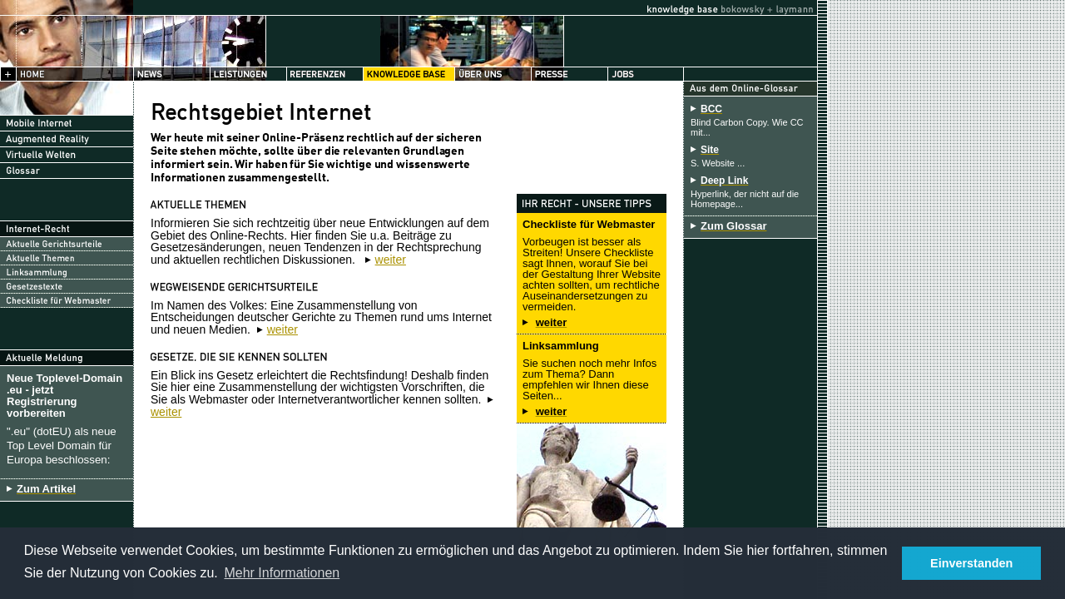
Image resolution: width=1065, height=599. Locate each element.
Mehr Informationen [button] (281, 573)
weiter (390, 259)
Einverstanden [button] (971, 563)
